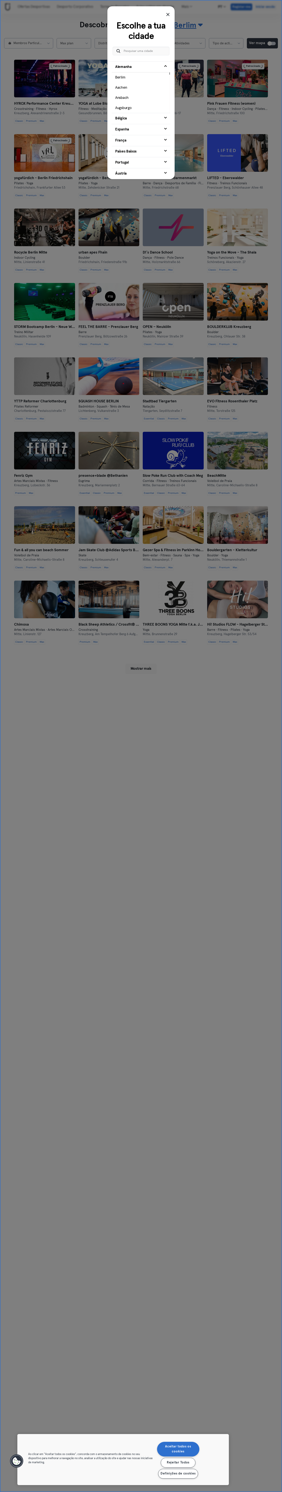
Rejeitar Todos (178, 1462)
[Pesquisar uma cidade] (141, 51)
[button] (17, 1461)
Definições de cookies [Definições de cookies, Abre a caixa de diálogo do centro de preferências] (178, 1473)
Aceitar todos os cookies (178, 1449)
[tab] (141, 87)
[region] (123, 1459)
